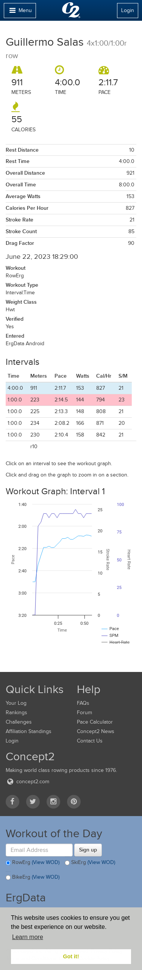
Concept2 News (95, 731)
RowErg (32, 862)
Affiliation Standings (28, 731)
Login (127, 10)
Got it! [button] (71, 956)
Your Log (16, 703)
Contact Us (90, 741)
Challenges (19, 722)
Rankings (16, 712)
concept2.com (27, 781)
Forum (84, 712)
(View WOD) (45, 862)
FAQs (83, 703)
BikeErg (32, 877)
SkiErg (90, 862)
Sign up (88, 850)
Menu (20, 12)
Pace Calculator (95, 722)
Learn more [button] (27, 937)
